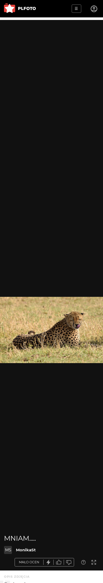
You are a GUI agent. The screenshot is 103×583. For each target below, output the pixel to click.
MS (8, 549)
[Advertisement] (51, 71)
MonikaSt (26, 549)
